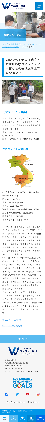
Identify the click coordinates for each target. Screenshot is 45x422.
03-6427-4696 (15, 369)
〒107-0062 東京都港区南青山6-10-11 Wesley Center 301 (16, 363)
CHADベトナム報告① (12, 320)
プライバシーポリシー (15, 402)
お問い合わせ (33, 402)
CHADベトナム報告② (12, 326)
